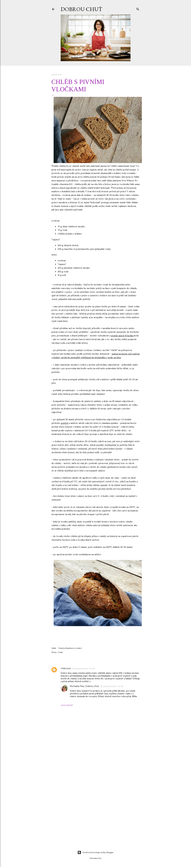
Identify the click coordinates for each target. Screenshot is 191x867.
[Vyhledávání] (138, 8)
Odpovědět (67, 705)
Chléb (60, 652)
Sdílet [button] (53, 648)
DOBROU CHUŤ (81, 9)
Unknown (66, 668)
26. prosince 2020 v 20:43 (111, 686)
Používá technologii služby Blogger (95, 852)
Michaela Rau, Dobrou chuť (84, 686)
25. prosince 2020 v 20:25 (83, 668)
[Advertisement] (95, 821)
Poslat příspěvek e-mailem (70, 648)
